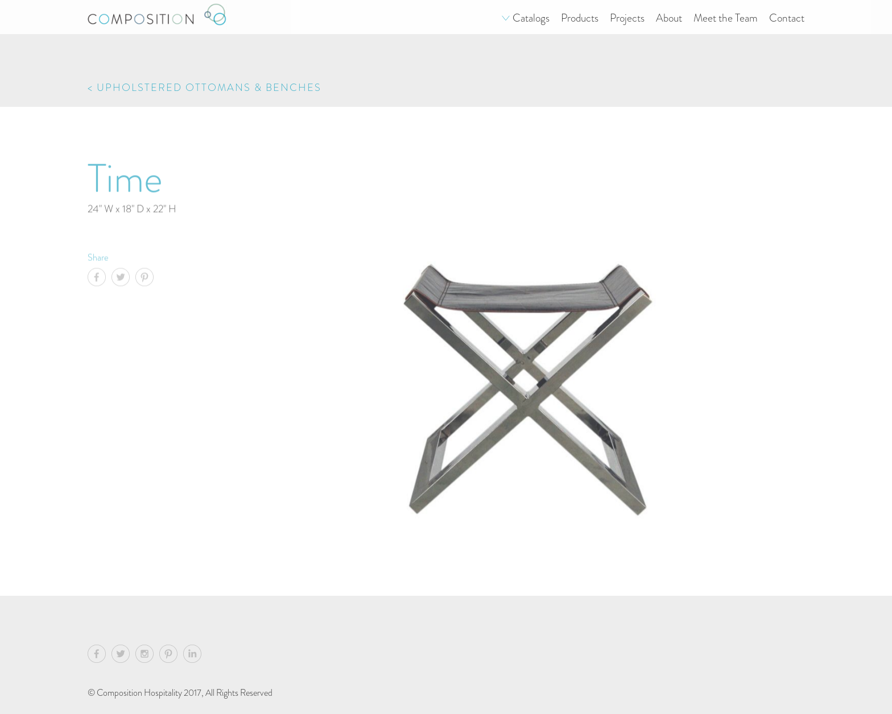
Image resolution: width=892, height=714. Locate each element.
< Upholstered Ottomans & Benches (204, 87)
